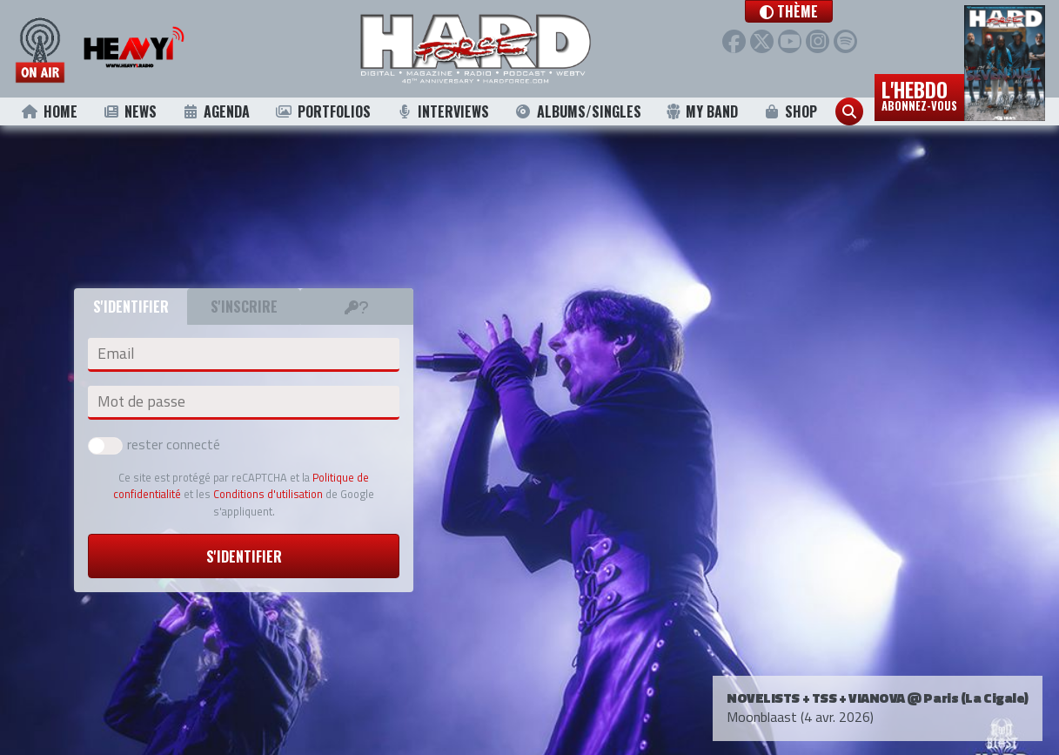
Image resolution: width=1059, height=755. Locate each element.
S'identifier (244, 556)
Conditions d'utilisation (268, 493)
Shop (790, 111)
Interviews (442, 111)
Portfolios (323, 111)
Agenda (216, 111)
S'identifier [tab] (131, 306)
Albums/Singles (577, 111)
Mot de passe (141, 401)
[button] (810, 11)
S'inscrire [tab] (244, 306)
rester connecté (154, 444)
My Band (702, 111)
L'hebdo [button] (919, 94)
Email (115, 353)
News (129, 111)
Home (49, 111)
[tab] (356, 306)
